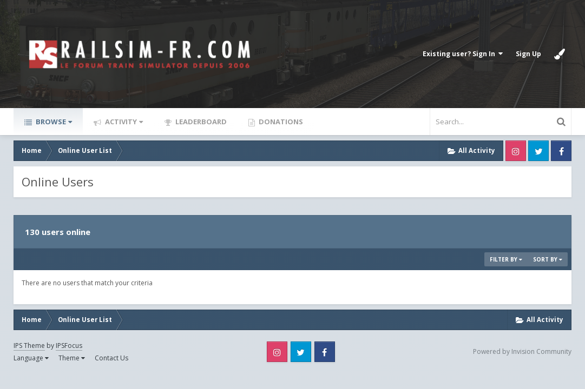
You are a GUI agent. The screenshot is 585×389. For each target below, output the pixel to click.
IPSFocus (69, 345)
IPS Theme (29, 345)
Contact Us (111, 358)
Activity (123, 121)
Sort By (547, 259)
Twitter (538, 150)
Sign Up (528, 53)
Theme (71, 358)
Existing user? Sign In (463, 53)
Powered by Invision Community (522, 351)
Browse (53, 121)
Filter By (506, 259)
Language (31, 358)
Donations (280, 121)
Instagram (515, 150)
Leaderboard (200, 121)
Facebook (561, 150)
